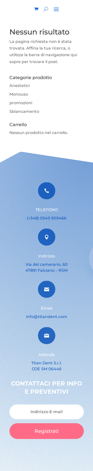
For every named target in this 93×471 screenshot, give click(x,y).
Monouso (18, 94)
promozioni (20, 103)
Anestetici (19, 85)
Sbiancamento (24, 111)
